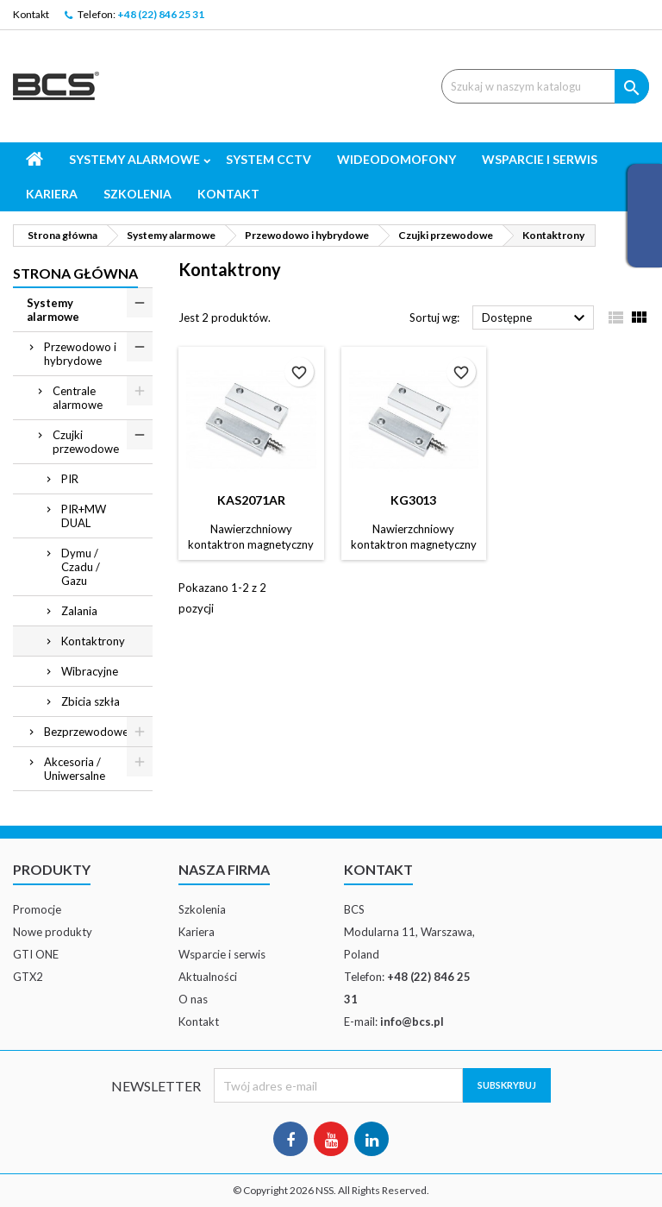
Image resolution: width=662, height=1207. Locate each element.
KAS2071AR (251, 500)
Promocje (37, 909)
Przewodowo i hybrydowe (80, 354)
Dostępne (536, 318)
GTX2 (28, 977)
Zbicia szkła (90, 701)
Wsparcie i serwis (539, 159)
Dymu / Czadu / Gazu (80, 567)
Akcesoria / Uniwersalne (74, 769)
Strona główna (75, 273)
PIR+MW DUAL (83, 516)
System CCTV (268, 159)
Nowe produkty (52, 932)
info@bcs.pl (412, 1021)
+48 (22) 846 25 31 (160, 14)
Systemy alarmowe (134, 159)
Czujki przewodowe (86, 442)
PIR (69, 479)
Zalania (79, 611)
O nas (193, 999)
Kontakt (31, 14)
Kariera (52, 193)
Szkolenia (137, 193)
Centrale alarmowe (78, 398)
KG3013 (413, 500)
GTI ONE (36, 954)
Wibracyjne (89, 671)
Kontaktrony (93, 641)
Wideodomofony (396, 159)
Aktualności (207, 977)
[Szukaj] (545, 86)
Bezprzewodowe (86, 732)
